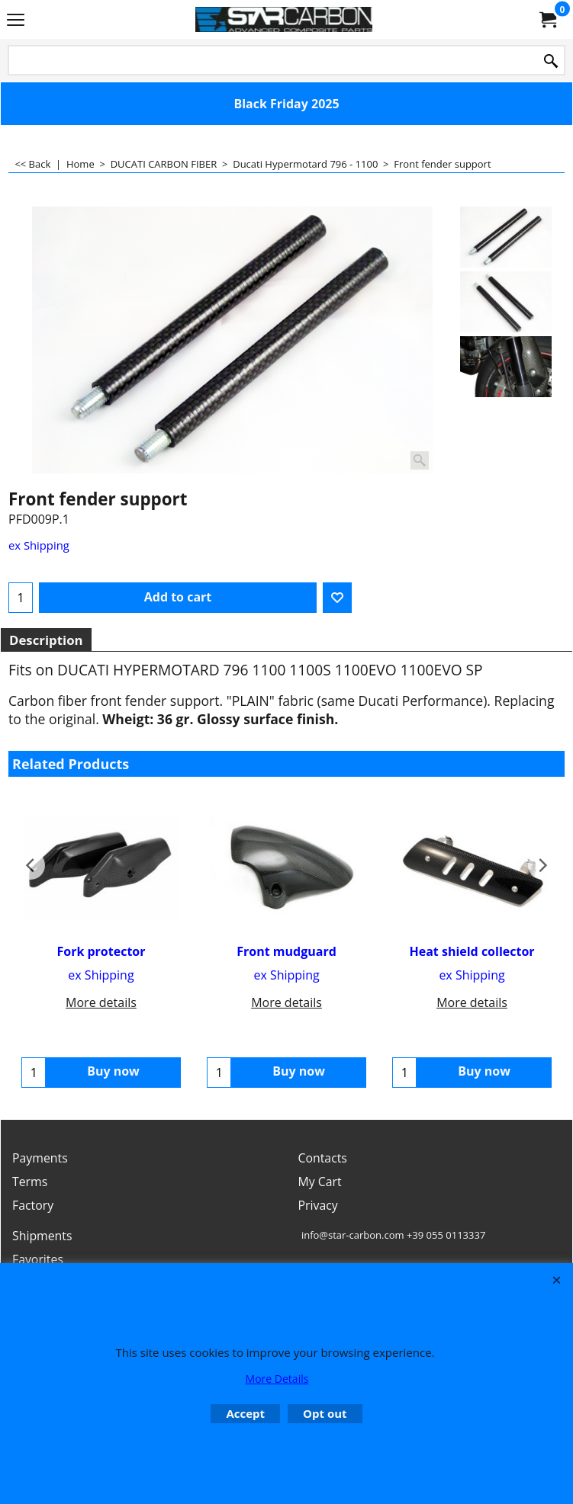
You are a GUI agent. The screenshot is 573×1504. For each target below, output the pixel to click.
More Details (277, 1378)
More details (101, 1002)
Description (46, 640)
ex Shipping (38, 545)
